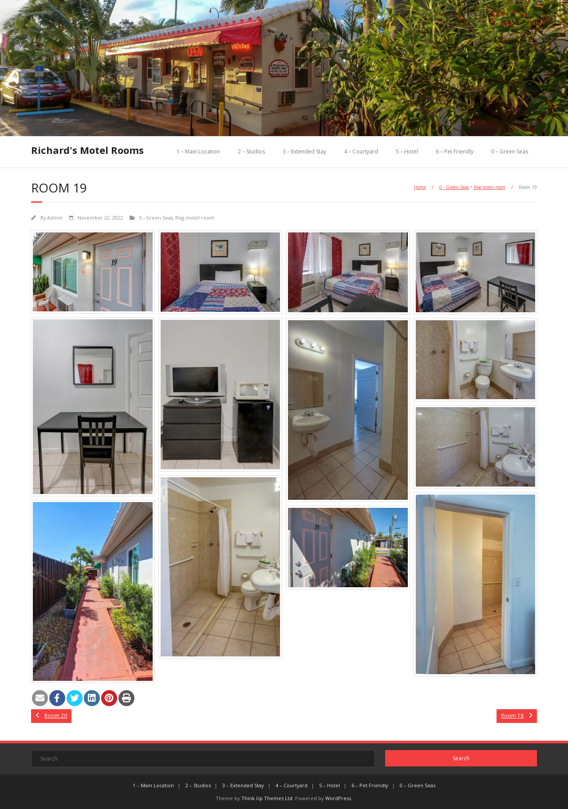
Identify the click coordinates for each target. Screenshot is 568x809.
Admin (55, 217)
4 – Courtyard (361, 151)
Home (420, 187)
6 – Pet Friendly (454, 151)
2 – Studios (251, 151)
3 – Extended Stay (304, 151)
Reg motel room (489, 187)
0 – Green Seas (509, 151)
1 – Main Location (198, 151)
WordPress (338, 798)
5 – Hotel (407, 151)
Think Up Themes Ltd (266, 798)
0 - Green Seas (454, 187)
